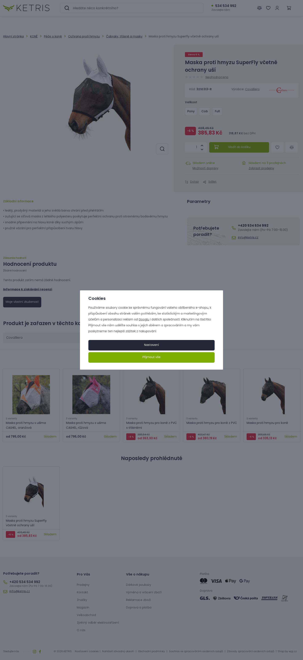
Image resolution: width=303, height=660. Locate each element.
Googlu (144, 319)
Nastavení (151, 345)
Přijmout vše (151, 357)
